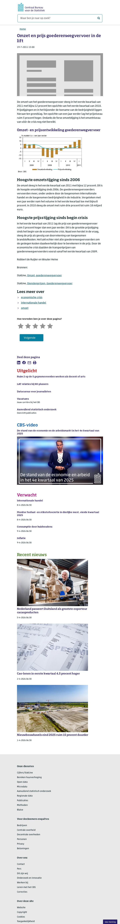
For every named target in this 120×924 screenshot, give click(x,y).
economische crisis (31, 297)
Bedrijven (22, 825)
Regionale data (24, 796)
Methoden (22, 805)
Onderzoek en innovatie (29, 878)
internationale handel (33, 303)
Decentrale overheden (28, 835)
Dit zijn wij (22, 873)
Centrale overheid (26, 830)
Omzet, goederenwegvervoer (44, 275)
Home (23, 29)
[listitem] (19, 363)
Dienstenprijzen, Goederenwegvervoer (49, 283)
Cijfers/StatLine (25, 773)
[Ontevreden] (28, 325)
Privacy (20, 844)
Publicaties (22, 800)
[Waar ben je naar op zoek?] (60, 18)
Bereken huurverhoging (29, 777)
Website (21, 908)
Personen (22, 839)
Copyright (22, 912)
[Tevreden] (42, 325)
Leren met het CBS (26, 887)
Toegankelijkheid (26, 921)
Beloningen (23, 849)
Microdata (22, 787)
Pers (19, 869)
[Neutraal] (35, 325)
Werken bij (22, 883)
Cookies (21, 917)
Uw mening (110, 922)
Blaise (20, 810)
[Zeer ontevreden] (20, 325)
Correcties (22, 892)
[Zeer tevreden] (50, 325)
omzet (24, 308)
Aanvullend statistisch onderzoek (34, 791)
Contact (21, 864)
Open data (22, 782)
